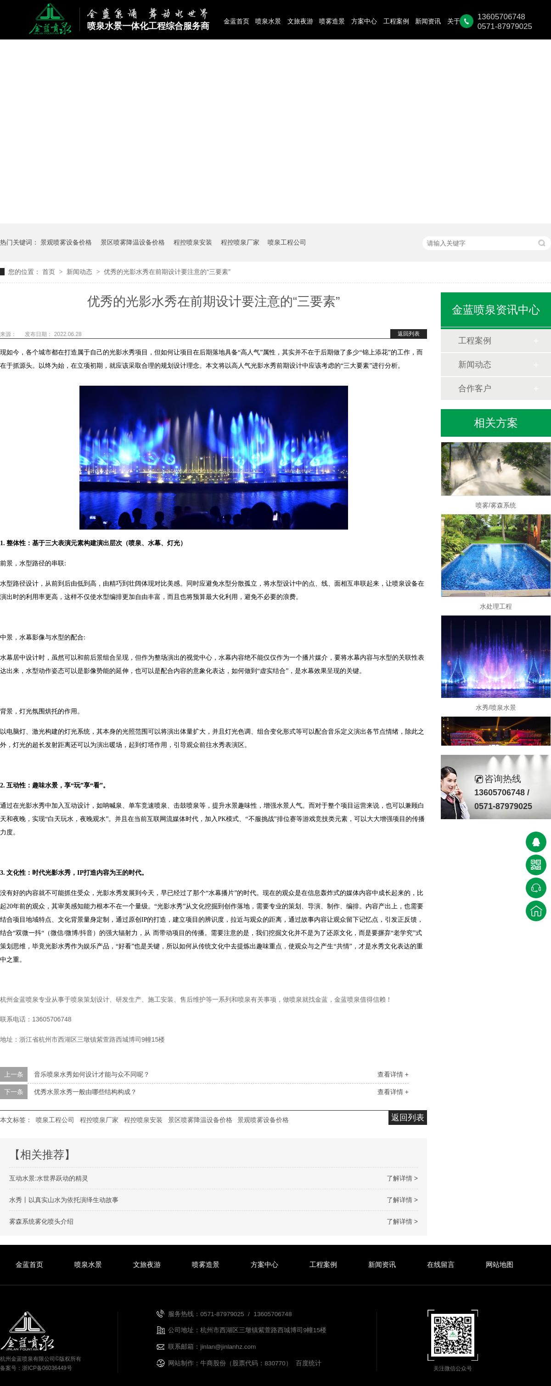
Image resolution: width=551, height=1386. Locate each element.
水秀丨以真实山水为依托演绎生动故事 (63, 1199)
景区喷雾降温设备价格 (133, 242)
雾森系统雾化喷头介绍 (41, 1221)
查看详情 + (393, 1074)
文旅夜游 (300, 21)
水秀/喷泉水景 (496, 709)
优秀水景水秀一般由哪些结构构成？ (85, 1091)
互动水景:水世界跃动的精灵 (48, 1178)
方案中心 (364, 21)
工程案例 (396, 21)
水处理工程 (496, 608)
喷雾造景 (332, 21)
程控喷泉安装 (193, 242)
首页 (49, 271)
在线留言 (441, 1264)
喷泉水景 (268, 21)
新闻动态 (80, 271)
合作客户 (474, 388)
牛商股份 (213, 1363)
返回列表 (409, 334)
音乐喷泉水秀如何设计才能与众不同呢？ (92, 1074)
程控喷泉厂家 (240, 242)
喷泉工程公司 (287, 242)
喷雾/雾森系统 (496, 507)
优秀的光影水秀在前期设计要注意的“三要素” (167, 271)
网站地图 (499, 1264)
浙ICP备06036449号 (47, 1368)
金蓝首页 (236, 21)
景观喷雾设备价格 (66, 242)
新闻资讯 (428, 21)
